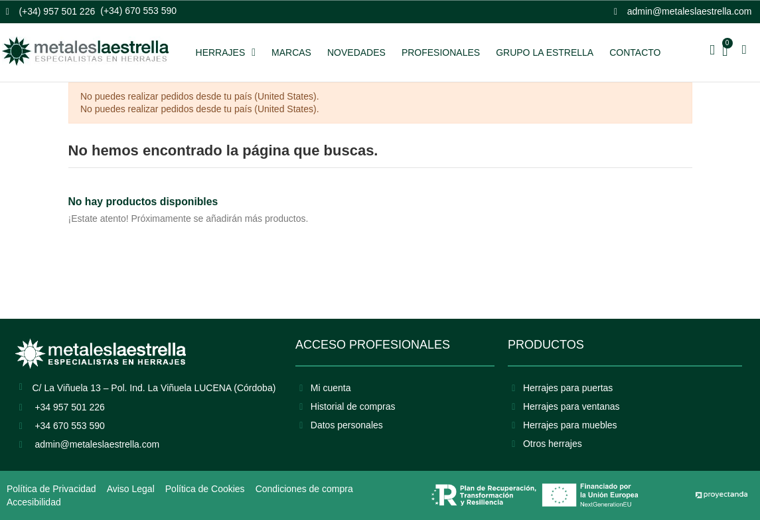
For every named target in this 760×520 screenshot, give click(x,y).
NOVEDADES (356, 52)
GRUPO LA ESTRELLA (544, 52)
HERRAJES (226, 52)
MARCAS (291, 52)
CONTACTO (634, 52)
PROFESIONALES (441, 52)
